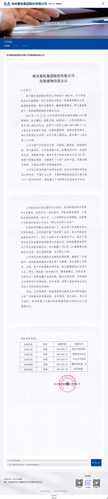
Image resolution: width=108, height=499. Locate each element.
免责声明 (54, 495)
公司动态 (19, 37)
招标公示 (25, 46)
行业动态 (16, 46)
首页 (7, 37)
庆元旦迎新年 (16, 460)
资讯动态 (12, 37)
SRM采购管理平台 (45, 491)
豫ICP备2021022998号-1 (60, 491)
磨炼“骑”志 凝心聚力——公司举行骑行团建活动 (26, 464)
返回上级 (97, 462)
